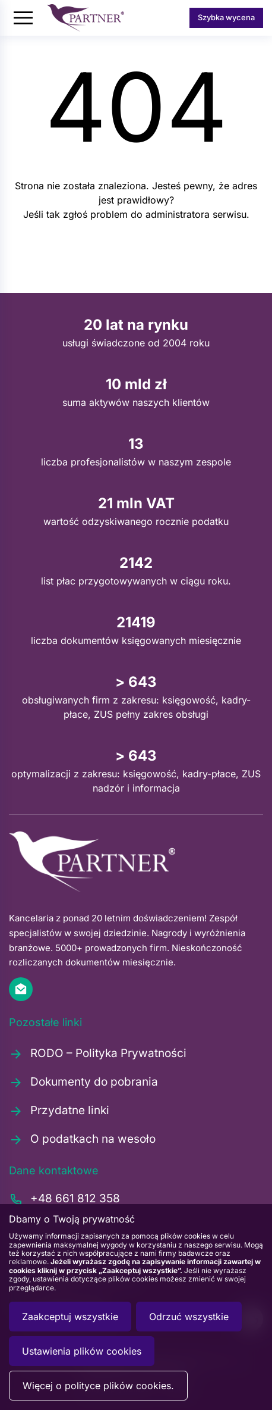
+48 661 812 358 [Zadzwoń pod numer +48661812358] (64, 1199)
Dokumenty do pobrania (83, 1082)
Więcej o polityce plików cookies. (98, 1386)
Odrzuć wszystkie (189, 1317)
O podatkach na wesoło (82, 1139)
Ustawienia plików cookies (81, 1351)
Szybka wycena (226, 17)
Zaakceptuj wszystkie (70, 1317)
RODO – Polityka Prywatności (97, 1053)
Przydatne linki (59, 1110)
